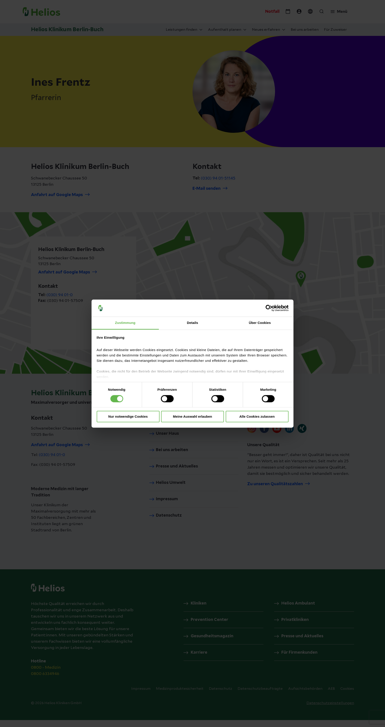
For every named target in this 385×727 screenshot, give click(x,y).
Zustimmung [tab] (125, 323)
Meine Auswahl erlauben (192, 417)
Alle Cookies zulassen (257, 417)
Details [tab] (192, 323)
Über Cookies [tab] (260, 323)
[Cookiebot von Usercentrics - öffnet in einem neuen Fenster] (269, 308)
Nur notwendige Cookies (128, 417)
